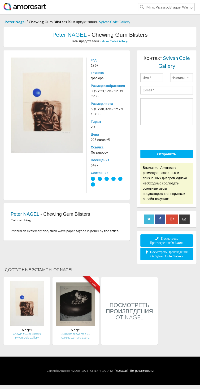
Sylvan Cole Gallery (114, 21)
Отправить (166, 154)
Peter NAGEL (69, 34)
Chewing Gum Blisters (27, 333)
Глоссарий (121, 370)
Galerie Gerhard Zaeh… (75, 337)
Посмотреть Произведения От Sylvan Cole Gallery (167, 254)
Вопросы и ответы (141, 370)
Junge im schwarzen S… (75, 333)
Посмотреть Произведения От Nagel (167, 240)
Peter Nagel (15, 21)
